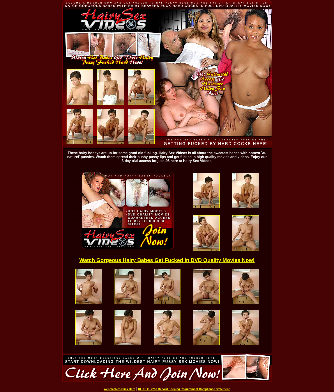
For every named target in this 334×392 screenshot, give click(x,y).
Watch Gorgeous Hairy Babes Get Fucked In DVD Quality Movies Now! (167, 260)
